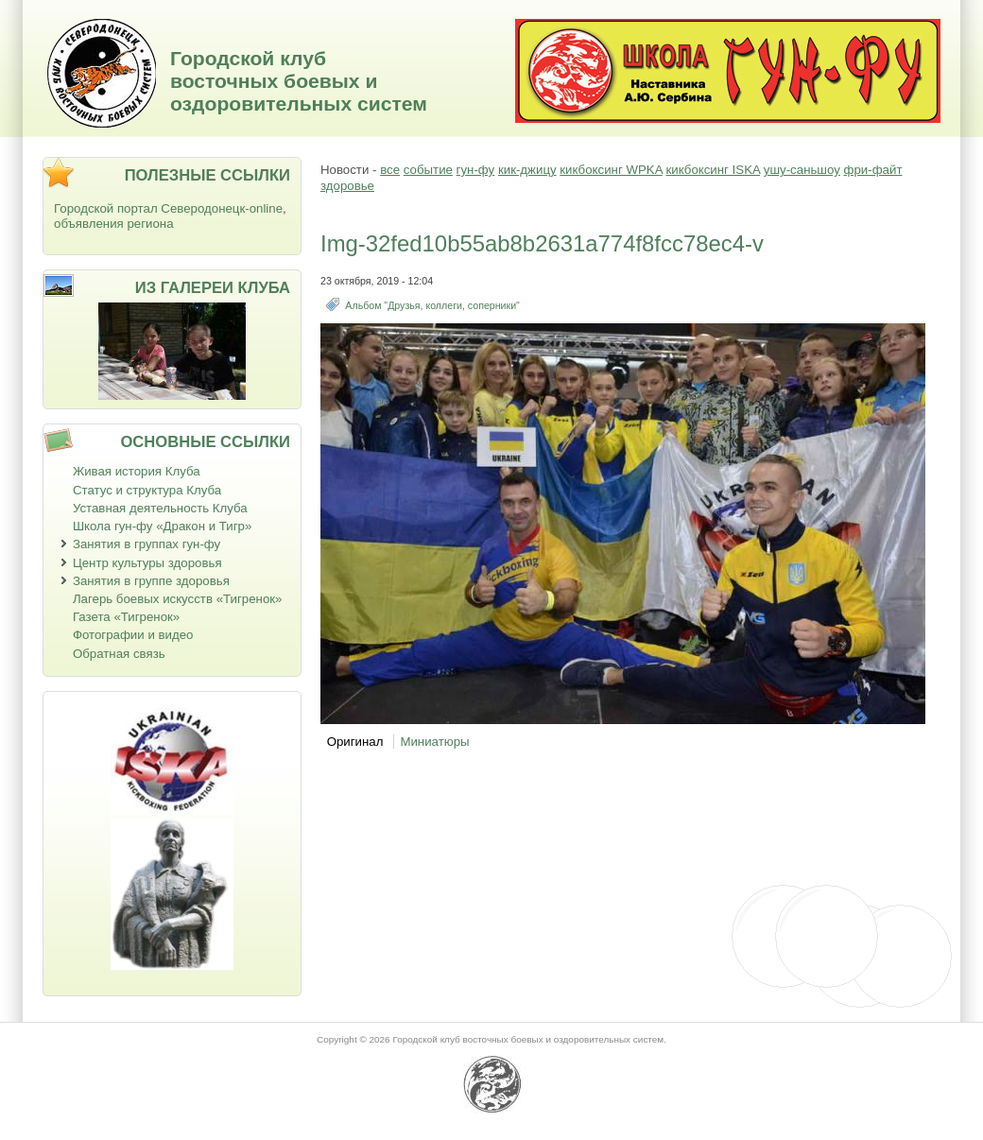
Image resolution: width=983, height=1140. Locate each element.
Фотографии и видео (133, 635)
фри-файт (873, 170)
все (390, 170)
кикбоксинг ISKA (712, 170)
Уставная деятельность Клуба (160, 508)
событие (428, 170)
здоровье (347, 186)
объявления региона (114, 223)
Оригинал (355, 741)
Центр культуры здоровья (147, 563)
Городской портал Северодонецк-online (168, 208)
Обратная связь (119, 654)
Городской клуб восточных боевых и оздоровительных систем (298, 80)
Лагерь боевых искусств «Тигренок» (178, 599)
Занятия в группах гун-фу (146, 544)
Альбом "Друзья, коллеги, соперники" (432, 305)
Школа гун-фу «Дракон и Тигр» (162, 526)
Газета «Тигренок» (126, 617)
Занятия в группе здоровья (151, 581)
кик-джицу (527, 170)
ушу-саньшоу (802, 170)
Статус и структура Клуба (147, 490)
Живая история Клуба (136, 471)
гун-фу (476, 170)
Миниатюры (434, 741)
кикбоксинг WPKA (611, 170)
